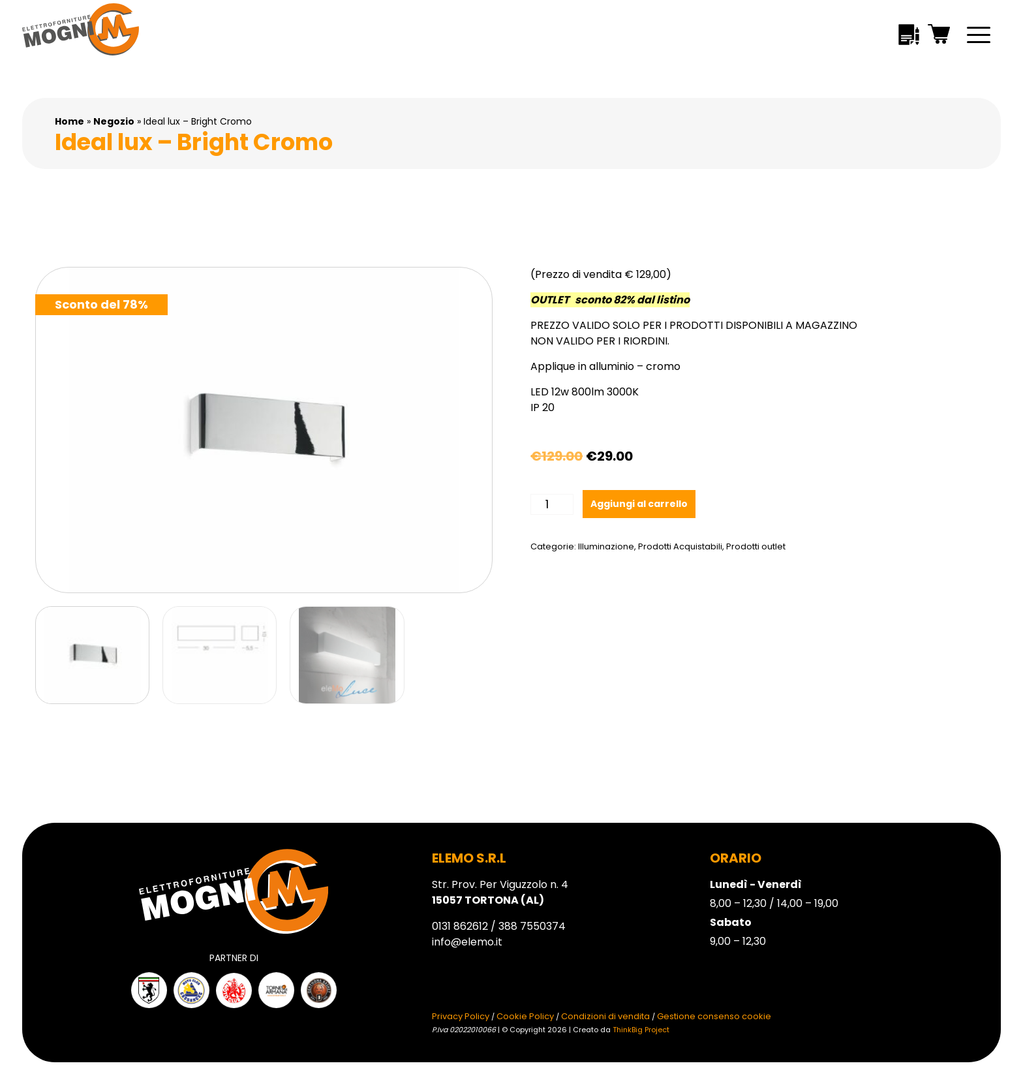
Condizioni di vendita (605, 1016)
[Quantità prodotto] (551, 504)
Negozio (113, 121)
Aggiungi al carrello (639, 503)
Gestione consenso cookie (714, 1016)
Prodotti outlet (756, 546)
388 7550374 (532, 926)
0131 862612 (460, 926)
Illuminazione (606, 546)
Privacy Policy (460, 1016)
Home (69, 121)
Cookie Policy (525, 1016)
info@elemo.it (467, 941)
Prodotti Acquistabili (680, 546)
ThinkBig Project (641, 1029)
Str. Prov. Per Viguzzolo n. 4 (500, 892)
